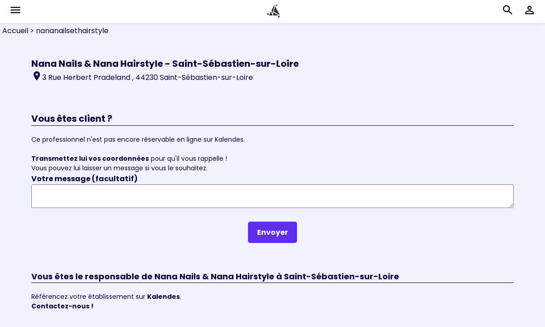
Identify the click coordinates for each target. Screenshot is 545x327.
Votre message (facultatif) (84, 178)
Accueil (15, 30)
